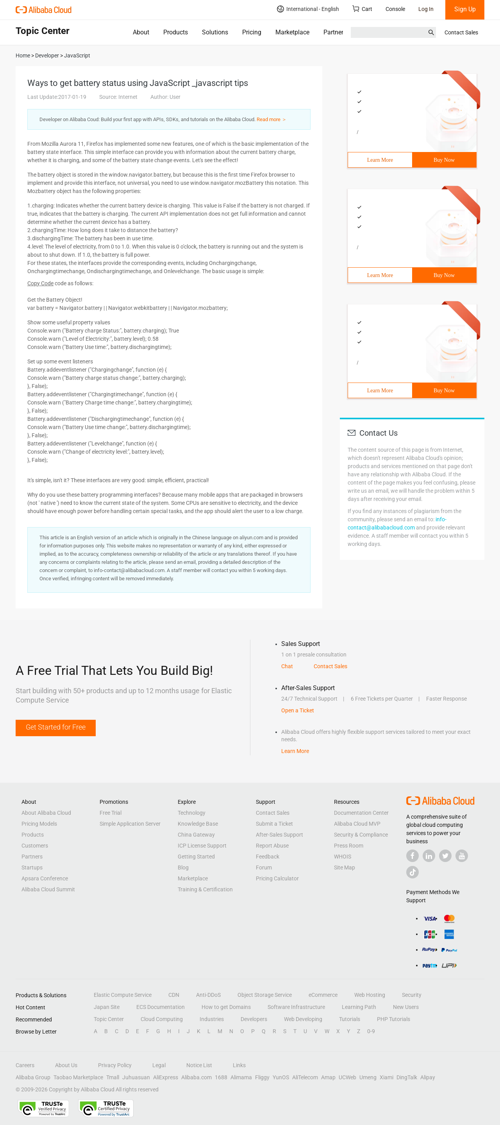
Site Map (344, 867)
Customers (34, 845)
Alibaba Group (33, 1077)
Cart (362, 8)
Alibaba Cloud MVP (357, 824)
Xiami (386, 1077)
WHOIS (342, 856)
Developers (254, 1019)
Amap (328, 1077)
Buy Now (444, 160)
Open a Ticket (297, 710)
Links (239, 1065)
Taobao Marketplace (78, 1077)
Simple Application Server (130, 824)
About (141, 32)
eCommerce (323, 995)
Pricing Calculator (277, 878)
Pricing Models (39, 824)
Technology (191, 813)
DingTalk (406, 1077)
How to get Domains (226, 1007)
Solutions (215, 32)
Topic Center (109, 1019)
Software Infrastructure (296, 1007)
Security (411, 995)
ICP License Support (202, 845)
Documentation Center (361, 813)
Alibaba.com (196, 1077)
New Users (406, 1007)
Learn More (380, 160)
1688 (221, 1077)
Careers (25, 1065)
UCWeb (347, 1077)
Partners (334, 32)
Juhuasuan (136, 1077)
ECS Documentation (160, 1007)
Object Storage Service (265, 995)
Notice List (199, 1065)
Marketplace (292, 32)
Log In (426, 9)
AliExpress (165, 1077)
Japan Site (107, 1007)
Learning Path (359, 1007)
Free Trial (110, 813)
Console (395, 9)
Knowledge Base (198, 824)
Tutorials (349, 1019)
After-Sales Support (279, 835)
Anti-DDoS (208, 995)
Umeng (368, 1077)
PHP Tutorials (393, 1019)
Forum (264, 867)
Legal (159, 1065)
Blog (183, 867)
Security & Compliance (361, 835)
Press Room (348, 845)
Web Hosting (369, 995)
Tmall (112, 1077)
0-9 (371, 1031)
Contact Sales (461, 32)
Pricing (251, 32)
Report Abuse (272, 845)
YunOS (281, 1077)
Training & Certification (205, 889)
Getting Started (196, 856)
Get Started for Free (56, 727)
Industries (212, 1019)
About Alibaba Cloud (46, 813)
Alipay (427, 1077)
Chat (287, 666)
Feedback (267, 856)
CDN (173, 995)
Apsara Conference (44, 878)
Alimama (241, 1077)
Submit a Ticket (274, 824)
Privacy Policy (115, 1065)
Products (175, 32)
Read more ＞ (272, 119)
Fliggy (262, 1077)
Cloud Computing (162, 1019)
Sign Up (465, 9)
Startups (32, 867)
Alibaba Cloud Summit (48, 889)
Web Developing (303, 1019)
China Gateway (196, 835)
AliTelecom (305, 1077)
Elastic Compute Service (123, 995)
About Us (66, 1065)
